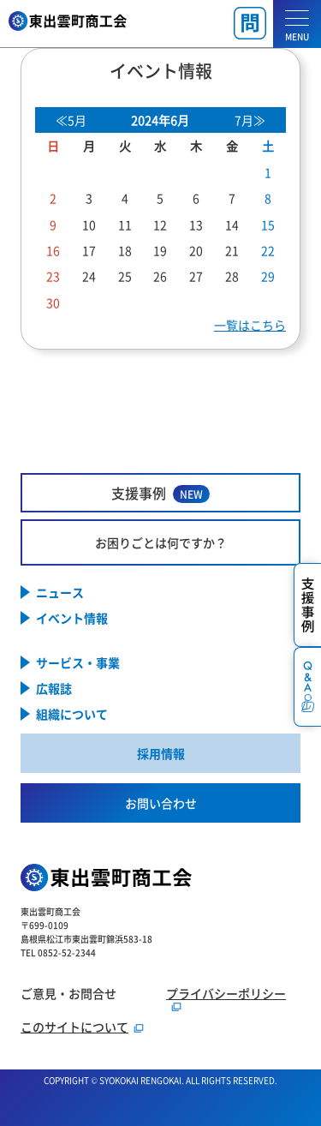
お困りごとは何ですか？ (161, 542)
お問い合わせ (161, 803)
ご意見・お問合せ (68, 993)
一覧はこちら (250, 324)
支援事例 (160, 493)
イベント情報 (72, 618)
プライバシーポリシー (226, 993)
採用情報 (161, 753)
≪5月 (71, 120)
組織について (72, 714)
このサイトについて (74, 1026)
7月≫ (250, 120)
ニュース (60, 592)
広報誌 (54, 688)
